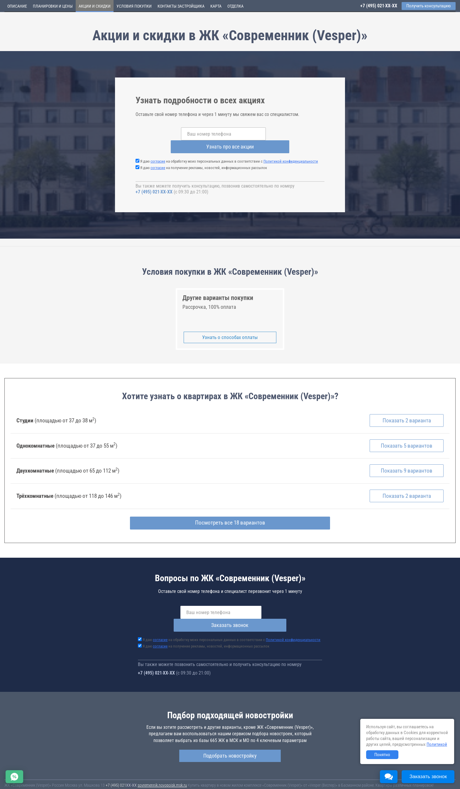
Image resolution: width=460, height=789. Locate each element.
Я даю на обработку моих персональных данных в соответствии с (229, 148)
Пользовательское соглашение (245, 777)
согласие (157, 148)
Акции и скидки (95, 6)
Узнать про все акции (279, 134)
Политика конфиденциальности (31, 781)
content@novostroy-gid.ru (239, 781)
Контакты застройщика (181, 6)
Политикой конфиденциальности (290, 148)
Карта (215, 6)
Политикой (437, 744)
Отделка (235, 6)
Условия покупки (134, 6)
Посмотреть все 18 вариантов (230, 511)
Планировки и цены (53, 6)
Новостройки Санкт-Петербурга (31, 771)
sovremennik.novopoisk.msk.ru (162, 760)
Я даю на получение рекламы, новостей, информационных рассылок (203, 155)
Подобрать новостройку (230, 731)
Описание (17, 6)
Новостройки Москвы (77, 771)
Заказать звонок (280, 600)
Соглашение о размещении (295, 777)
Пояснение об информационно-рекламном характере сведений (372, 777)
